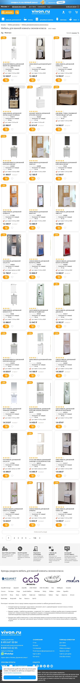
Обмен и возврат (65, 648)
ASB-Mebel (34, 588)
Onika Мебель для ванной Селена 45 (12, 212)
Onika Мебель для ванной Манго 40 (38, 212)
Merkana (39, 591)
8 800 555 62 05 (10, 648)
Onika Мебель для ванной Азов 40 (40, 360)
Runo (18, 595)
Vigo (59, 595)
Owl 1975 (4, 595)
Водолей (21, 599)
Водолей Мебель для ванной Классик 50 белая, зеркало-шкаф (39, 410)
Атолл (3, 599)
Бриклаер (12, 599)
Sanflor (25, 595)
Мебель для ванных (14, 24)
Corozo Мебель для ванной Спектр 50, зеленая (13, 510)
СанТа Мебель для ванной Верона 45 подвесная (38, 311)
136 (37, 538)
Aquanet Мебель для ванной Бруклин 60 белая (39, 114)
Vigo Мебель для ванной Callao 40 (11, 262)
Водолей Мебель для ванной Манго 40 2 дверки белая (13, 65)
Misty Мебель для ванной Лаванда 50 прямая (12, 409)
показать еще (40, 532)
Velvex (53, 595)
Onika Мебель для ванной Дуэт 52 (40, 65)
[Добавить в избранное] (12, 80)
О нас (35, 642)
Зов (28, 599)
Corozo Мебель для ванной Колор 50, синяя (39, 262)
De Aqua (11, 591)
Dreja (19, 591)
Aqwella (25, 588)
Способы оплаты (65, 656)
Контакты (36, 656)
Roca (11, 595)
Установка (62, 645)
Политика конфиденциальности (43, 651)
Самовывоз (42, 7)
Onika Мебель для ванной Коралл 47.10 (12, 311)
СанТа (43, 599)
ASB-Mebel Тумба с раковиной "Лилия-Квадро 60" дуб (66, 114)
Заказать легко (64, 651)
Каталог (3, 24)
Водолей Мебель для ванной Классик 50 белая (13, 163)
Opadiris (68, 591)
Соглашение (37, 648)
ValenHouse (44, 595)
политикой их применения (12, 673)
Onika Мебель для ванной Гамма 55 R (65, 460)
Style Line (34, 595)
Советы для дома (65, 654)
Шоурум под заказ (19, 7)
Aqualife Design (6, 588)
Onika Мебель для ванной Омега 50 (38, 163)
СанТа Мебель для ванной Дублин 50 (65, 311)
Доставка (32, 7)
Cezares (71, 588)
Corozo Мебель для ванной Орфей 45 (39, 510)
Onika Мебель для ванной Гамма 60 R (65, 510)
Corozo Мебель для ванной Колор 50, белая (66, 360)
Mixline (54, 591)
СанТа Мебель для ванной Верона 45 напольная (65, 409)
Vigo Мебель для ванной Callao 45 (11, 460)
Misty (46, 591)
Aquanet (16, 588)
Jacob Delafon (28, 591)
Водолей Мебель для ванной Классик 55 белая (66, 163)
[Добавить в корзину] (6, 80)
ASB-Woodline (45, 588)
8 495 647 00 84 (10, 642)
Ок (20, 677)
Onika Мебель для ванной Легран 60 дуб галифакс (12, 114)
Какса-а (35, 599)
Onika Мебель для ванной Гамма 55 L (65, 65)
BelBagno (62, 588)
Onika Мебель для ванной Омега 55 (65, 212)
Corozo (3, 591)
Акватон (67, 595)
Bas (55, 588)
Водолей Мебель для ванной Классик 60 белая (13, 360)
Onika (61, 591)
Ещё (50, 7)
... (32, 538)
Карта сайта (37, 654)
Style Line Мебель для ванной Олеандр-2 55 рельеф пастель (40, 460)
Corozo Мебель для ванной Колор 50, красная (66, 262)
